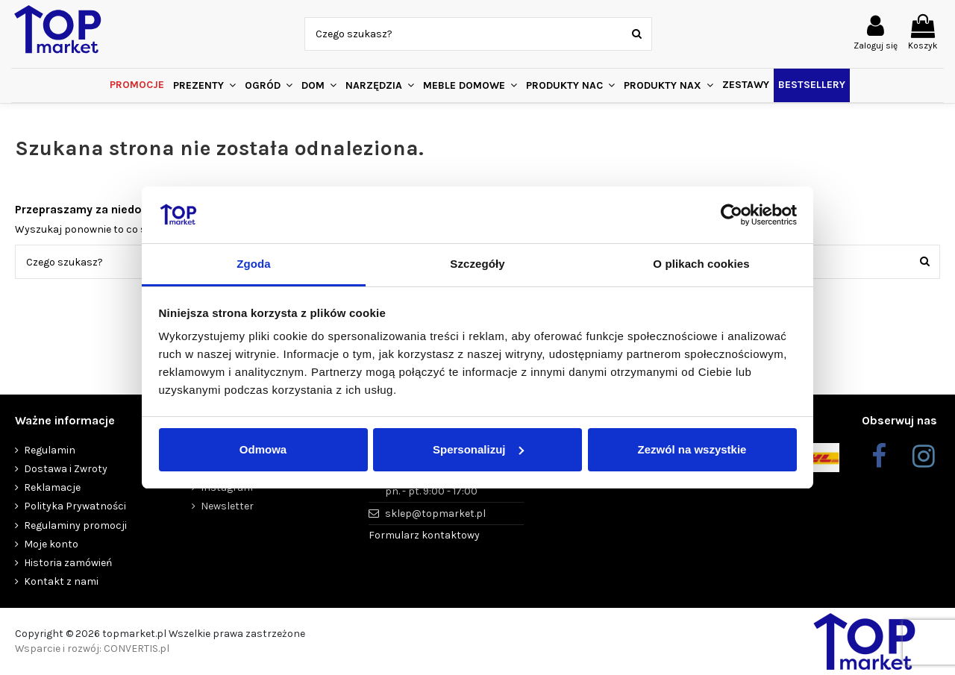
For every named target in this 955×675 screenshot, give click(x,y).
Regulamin (49, 450)
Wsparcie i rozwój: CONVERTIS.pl (92, 648)
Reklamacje (52, 487)
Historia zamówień (68, 562)
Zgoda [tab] (254, 263)
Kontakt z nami (61, 581)
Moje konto (51, 544)
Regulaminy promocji (75, 525)
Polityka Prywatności (75, 506)
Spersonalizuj (478, 449)
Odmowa (262, 449)
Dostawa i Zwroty (65, 468)
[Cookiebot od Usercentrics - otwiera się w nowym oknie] (731, 215)
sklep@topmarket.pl (435, 513)
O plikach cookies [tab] (701, 263)
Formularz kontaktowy (424, 535)
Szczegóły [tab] (477, 263)
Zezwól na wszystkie (692, 449)
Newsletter (227, 506)
